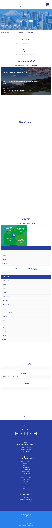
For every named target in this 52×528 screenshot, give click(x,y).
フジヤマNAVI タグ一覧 (26, 501)
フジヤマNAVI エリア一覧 (26, 497)
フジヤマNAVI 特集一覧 (26, 503)
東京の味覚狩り (26, 481)
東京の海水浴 (26, 463)
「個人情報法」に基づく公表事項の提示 (26, 514)
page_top (26, 414)
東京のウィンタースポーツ (26, 473)
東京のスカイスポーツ (26, 469)
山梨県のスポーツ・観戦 (26, 447)
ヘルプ (26, 516)
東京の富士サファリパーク (26, 484)
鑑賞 (24, 376)
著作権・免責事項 (26, 515)
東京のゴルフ (26, 486)
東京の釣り (26, 475)
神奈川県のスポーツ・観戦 (26, 451)
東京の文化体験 (26, 479)
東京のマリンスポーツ (26, 461)
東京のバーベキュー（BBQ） (26, 477)
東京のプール (26, 465)
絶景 (13, 376)
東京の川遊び (26, 467)
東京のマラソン (26, 488)
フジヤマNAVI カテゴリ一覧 (26, 499)
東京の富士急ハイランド (26, 483)
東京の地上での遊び (26, 471)
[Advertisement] (26, 108)
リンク (26, 520)
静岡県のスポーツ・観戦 (26, 449)
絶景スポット (18, 376)
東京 (9, 376)
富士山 (4, 376)
